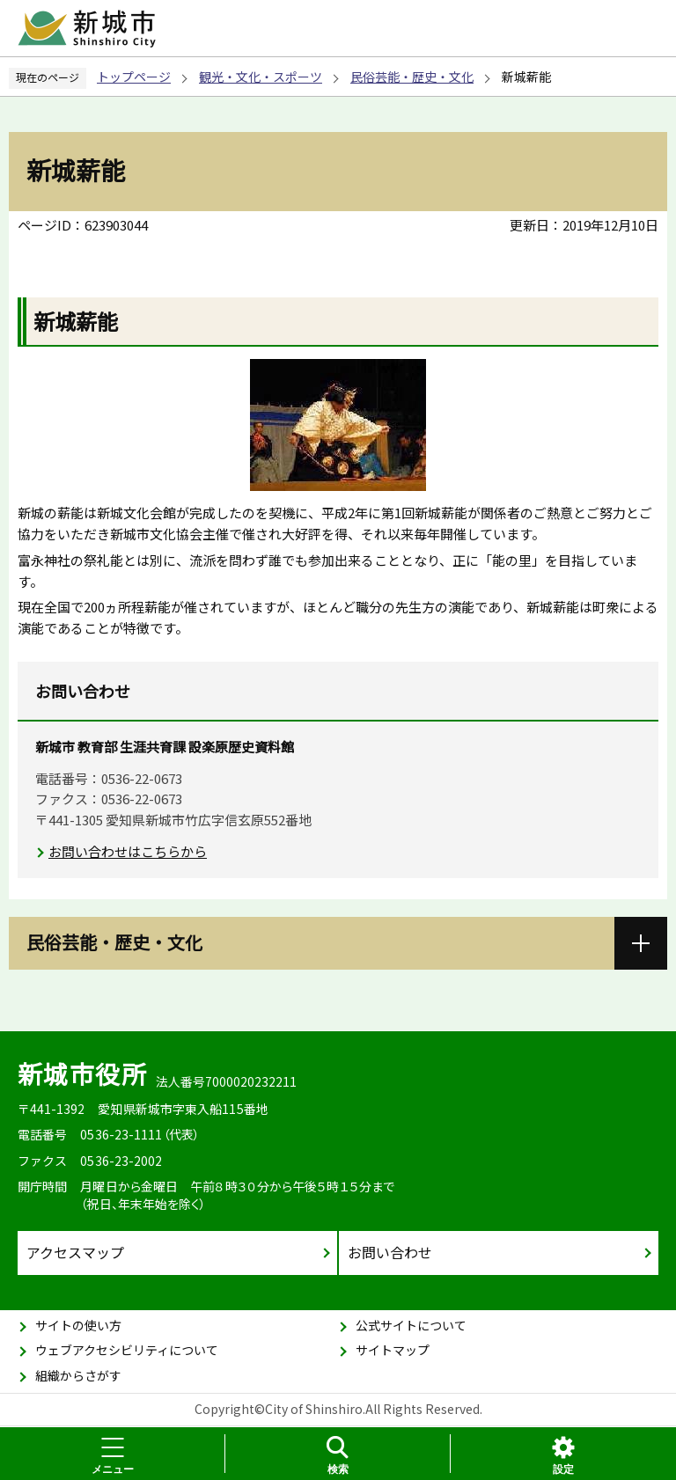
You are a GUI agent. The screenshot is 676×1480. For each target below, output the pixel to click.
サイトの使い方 (78, 1325)
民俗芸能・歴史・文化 (412, 76)
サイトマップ (393, 1350)
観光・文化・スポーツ (260, 76)
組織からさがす (78, 1375)
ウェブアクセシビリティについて (126, 1350)
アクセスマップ (75, 1252)
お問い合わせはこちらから (127, 851)
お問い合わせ (390, 1252)
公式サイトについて (411, 1325)
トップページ (134, 76)
